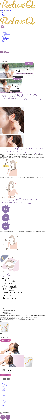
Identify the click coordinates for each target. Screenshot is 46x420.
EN (0, 30)
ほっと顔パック (4, 32)
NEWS (2, 14)
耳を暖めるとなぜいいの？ (6, 38)
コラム (2, 13)
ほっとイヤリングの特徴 (7, 34)
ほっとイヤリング (5, 33)
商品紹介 (3, 12)
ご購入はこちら (5, 395)
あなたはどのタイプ (5, 37)
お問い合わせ (2, 10)
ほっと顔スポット (5, 384)
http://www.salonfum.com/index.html (5, 311)
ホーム (2, 382)
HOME (2, 11)
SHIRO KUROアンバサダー (6, 39)
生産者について (3, 388)
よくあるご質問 (6, 10)
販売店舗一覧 (3, 15)
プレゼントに (3, 35)
